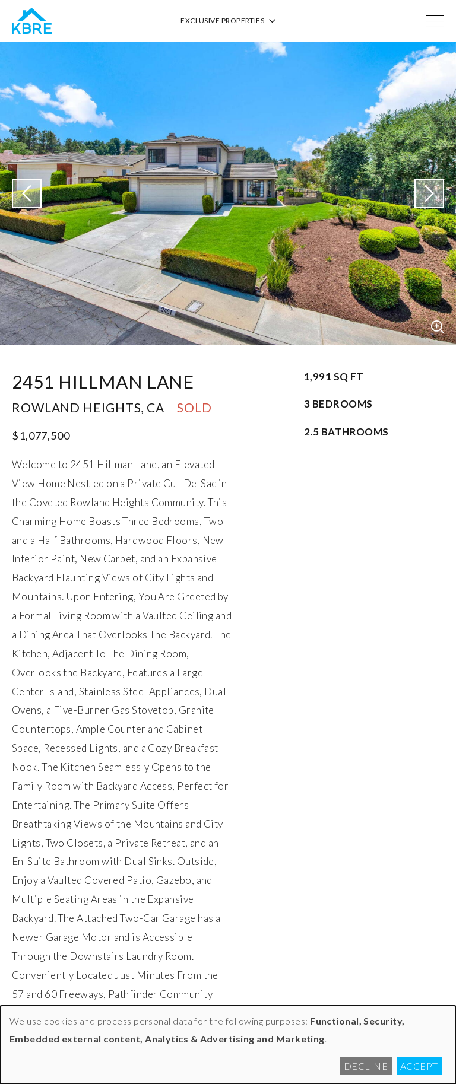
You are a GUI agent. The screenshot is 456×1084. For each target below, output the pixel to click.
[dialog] (228, 1045)
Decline (366, 1066)
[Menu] (435, 21)
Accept (419, 1066)
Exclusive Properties (228, 20)
